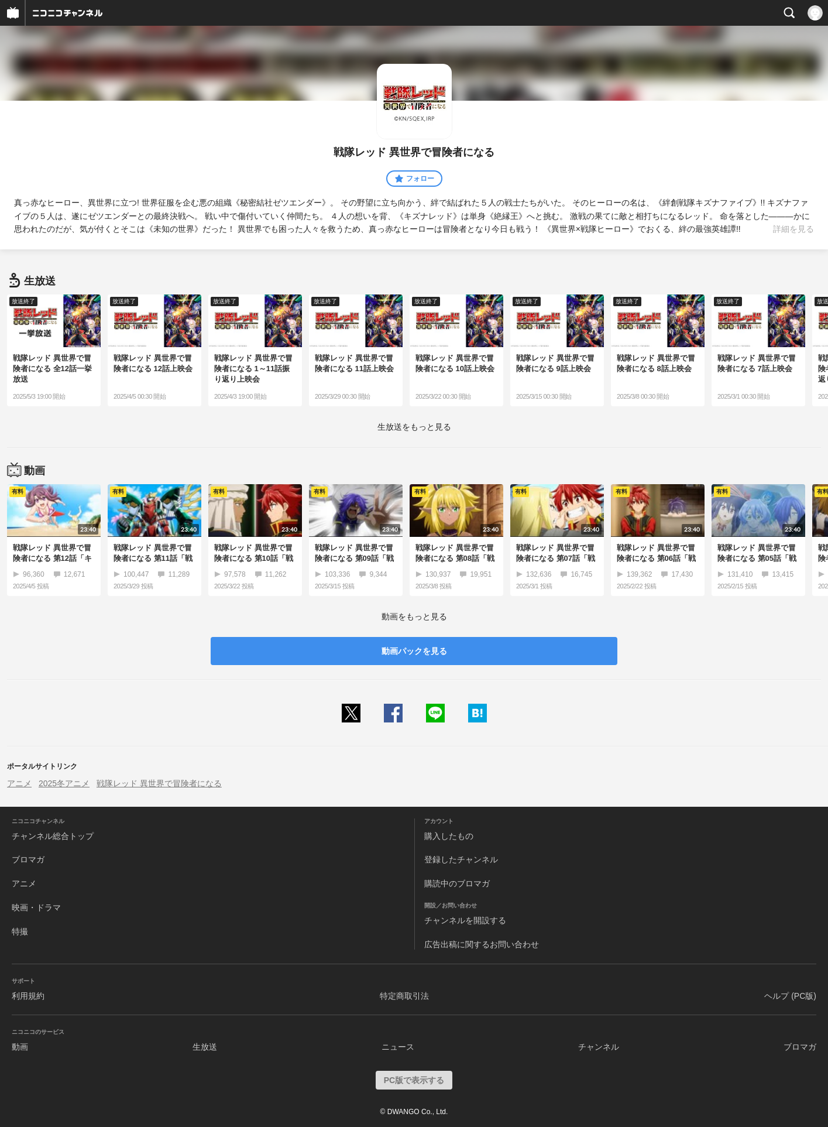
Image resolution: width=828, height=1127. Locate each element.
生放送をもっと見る (414, 426)
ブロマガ (28, 859)
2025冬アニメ (64, 783)
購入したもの (448, 836)
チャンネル (598, 1046)
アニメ (19, 783)
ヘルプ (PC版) (790, 996)
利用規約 (28, 996)
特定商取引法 (404, 996)
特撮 (20, 931)
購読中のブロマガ (457, 883)
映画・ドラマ (36, 907)
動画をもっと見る (414, 616)
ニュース (398, 1046)
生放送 (205, 1046)
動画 (20, 1046)
